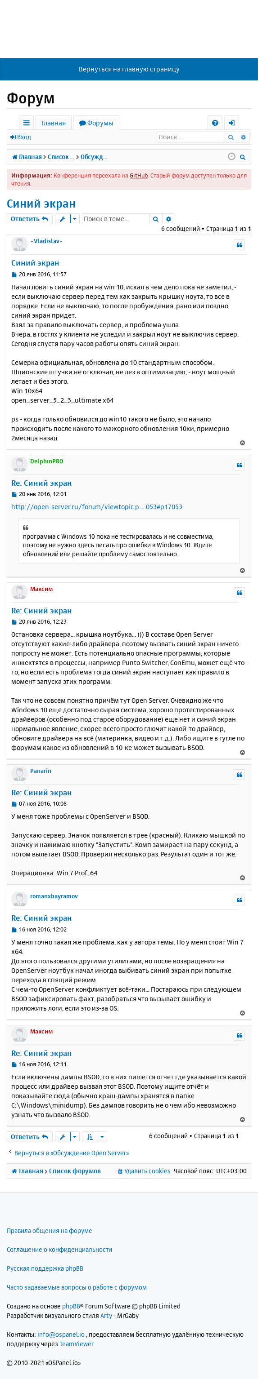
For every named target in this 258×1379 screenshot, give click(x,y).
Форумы (100, 123)
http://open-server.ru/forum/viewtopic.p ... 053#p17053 (96, 506)
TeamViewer (76, 1344)
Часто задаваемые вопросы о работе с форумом (77, 1287)
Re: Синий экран (41, 483)
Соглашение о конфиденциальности (59, 1249)
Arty (106, 1315)
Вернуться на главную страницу (129, 69)
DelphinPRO (46, 461)
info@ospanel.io (61, 1334)
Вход (24, 137)
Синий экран (41, 203)
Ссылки (28, 124)
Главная (53, 123)
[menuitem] (215, 123)
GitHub (139, 175)
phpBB (71, 1306)
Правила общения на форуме (49, 1230)
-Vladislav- (46, 240)
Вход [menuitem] (235, 124)
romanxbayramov (54, 896)
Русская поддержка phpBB (45, 1268)
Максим (41, 588)
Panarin (40, 770)
